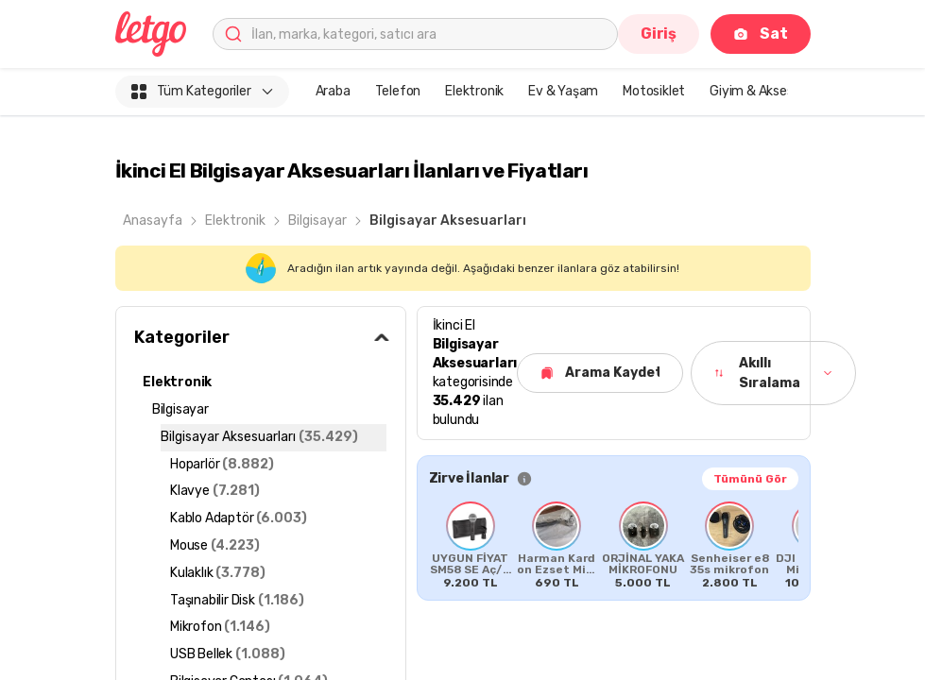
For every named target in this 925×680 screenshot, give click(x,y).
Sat (760, 33)
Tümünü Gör (750, 478)
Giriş (659, 33)
